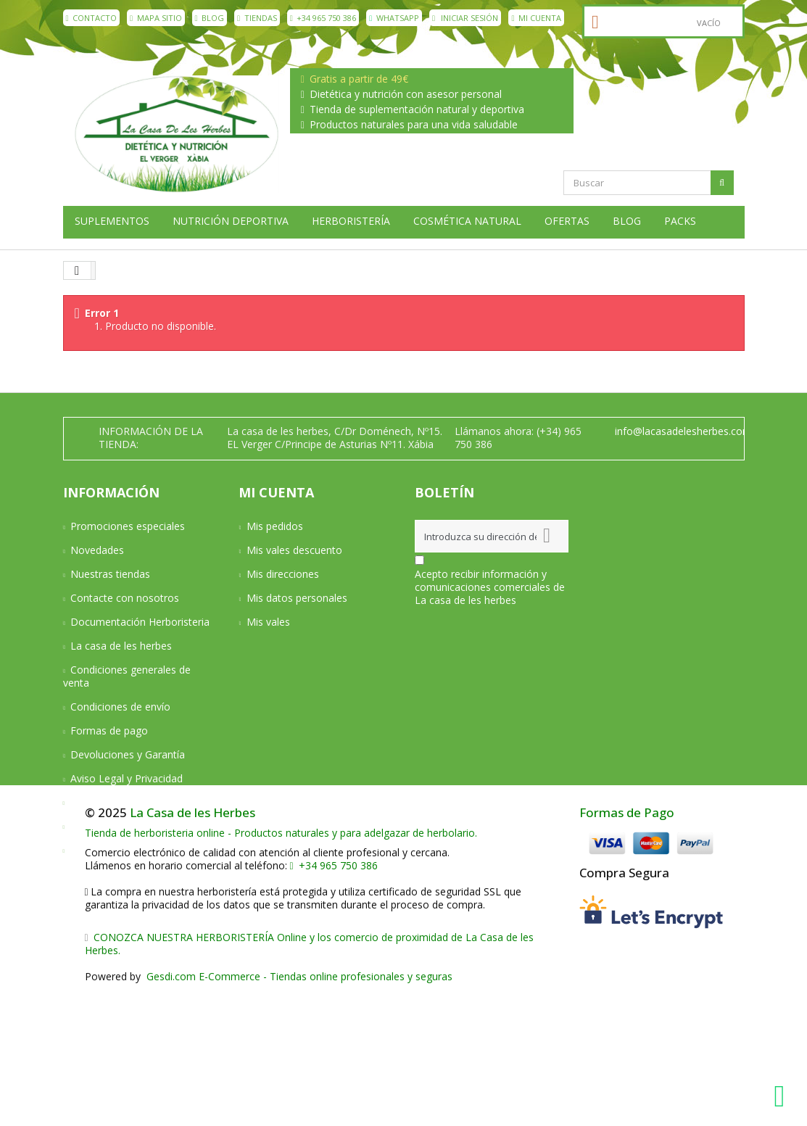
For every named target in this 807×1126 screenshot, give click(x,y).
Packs (680, 221)
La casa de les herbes (121, 646)
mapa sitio (156, 17)
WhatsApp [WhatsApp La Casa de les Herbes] (394, 17)
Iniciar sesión (465, 17)
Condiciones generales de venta (127, 676)
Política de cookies (114, 826)
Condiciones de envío (120, 706)
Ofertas (567, 221)
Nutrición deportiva (231, 221)
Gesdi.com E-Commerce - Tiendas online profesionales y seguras (298, 1112)
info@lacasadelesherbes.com (683, 431)
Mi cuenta (536, 17)
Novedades (97, 550)
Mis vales (268, 622)
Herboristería (351, 221)
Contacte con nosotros (124, 598)
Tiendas (257, 17)
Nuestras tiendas (110, 574)
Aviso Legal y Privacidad (126, 778)
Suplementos (112, 221)
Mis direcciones (283, 574)
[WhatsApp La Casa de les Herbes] (783, 1096)
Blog (210, 17)
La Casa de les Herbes (192, 948)
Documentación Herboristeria (140, 622)
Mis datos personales (297, 598)
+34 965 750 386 (323, 17)
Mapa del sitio (103, 850)
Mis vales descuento (294, 550)
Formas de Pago (626, 948)
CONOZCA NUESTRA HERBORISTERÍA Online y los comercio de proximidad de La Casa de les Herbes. (309, 1080)
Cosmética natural (467, 221)
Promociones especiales (127, 526)
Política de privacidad (119, 802)
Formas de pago (109, 730)
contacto (91, 17)
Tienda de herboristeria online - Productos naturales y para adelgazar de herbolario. (281, 969)
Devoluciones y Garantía (127, 754)
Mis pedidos (275, 526)
